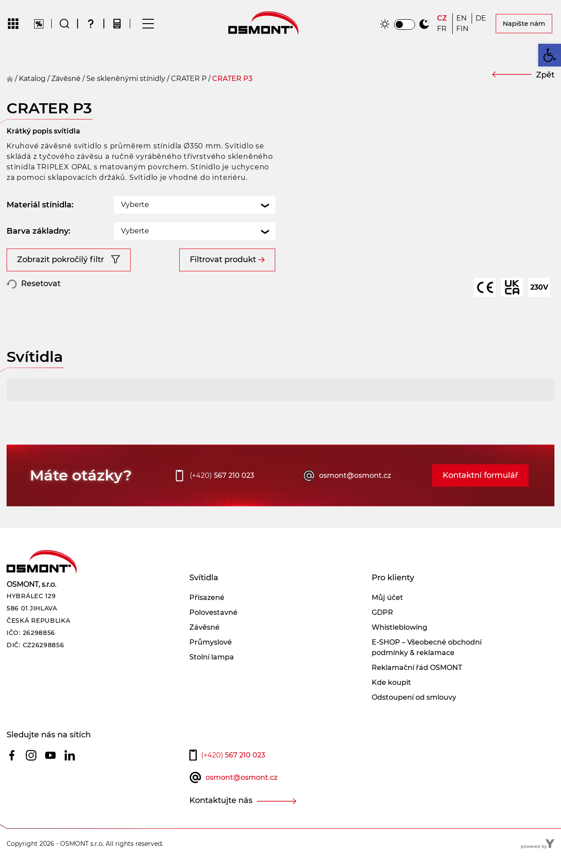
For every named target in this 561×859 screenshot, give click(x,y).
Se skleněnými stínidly (125, 78)
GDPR (382, 612)
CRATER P (188, 78)
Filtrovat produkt (223, 259)
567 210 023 (222, 475)
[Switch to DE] (482, 18)
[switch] (404, 24)
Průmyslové (210, 642)
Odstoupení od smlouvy (414, 697)
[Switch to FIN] (462, 29)
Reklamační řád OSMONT (417, 667)
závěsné (66, 78)
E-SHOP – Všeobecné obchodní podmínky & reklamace (427, 647)
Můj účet (387, 597)
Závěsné (204, 627)
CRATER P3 (232, 78)
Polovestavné (213, 612)
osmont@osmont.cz (355, 475)
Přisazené (206, 597)
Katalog (32, 78)
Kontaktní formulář (480, 475)
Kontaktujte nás (220, 800)
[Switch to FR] (443, 29)
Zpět (545, 75)
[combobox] (194, 205)
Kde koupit (391, 682)
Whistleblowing (399, 627)
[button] (549, 55)
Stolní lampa (211, 657)
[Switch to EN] (462, 18)
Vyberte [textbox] (135, 204)
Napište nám (524, 23)
